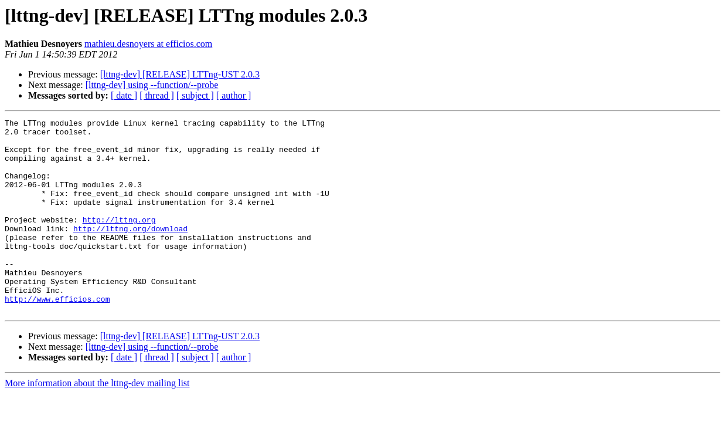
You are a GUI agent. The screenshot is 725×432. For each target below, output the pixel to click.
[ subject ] (195, 95)
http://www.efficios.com (57, 335)
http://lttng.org (119, 240)
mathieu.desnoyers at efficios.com (148, 44)
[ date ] (124, 95)
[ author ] (233, 95)
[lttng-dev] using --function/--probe (152, 85)
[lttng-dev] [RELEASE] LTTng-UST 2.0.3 (180, 74)
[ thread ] (156, 95)
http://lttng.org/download (130, 251)
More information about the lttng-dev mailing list (97, 422)
